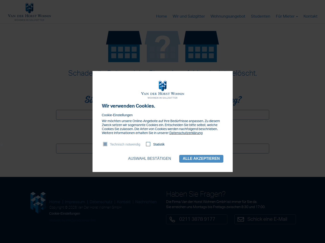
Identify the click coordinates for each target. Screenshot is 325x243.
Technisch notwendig (125, 144)
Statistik (158, 144)
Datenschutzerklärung (186, 133)
